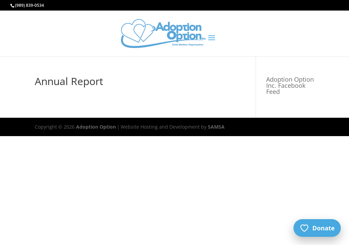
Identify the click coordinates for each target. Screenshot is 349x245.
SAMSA (216, 127)
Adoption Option (96, 127)
